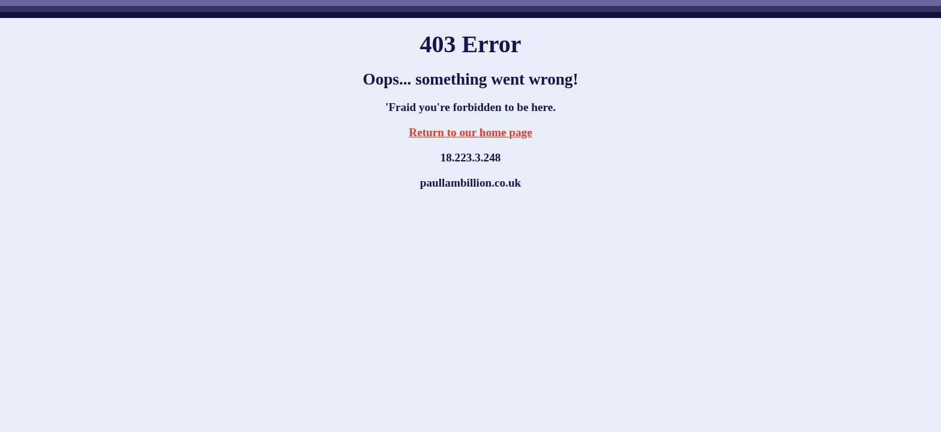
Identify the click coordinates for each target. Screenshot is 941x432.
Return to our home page (470, 132)
